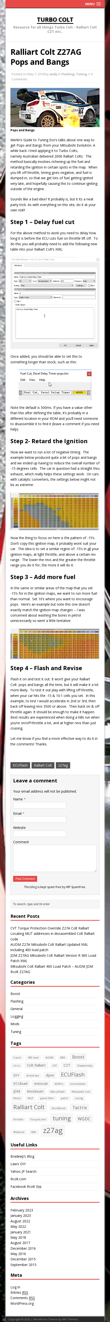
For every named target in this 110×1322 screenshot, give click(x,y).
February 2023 (21, 1210)
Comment (21, 842)
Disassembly (84, 1065)
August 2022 (20, 1221)
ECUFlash (20, 765)
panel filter (47, 1098)
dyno (50, 1075)
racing (79, 1098)
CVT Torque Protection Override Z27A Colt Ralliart (49, 928)
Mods (14, 1024)
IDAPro (59, 1084)
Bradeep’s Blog (22, 1156)
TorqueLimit (38, 1119)
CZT (67, 1065)
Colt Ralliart (36, 1065)
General (16, 1008)
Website (19, 827)
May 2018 (18, 1237)
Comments (22, 1297)
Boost (15, 993)
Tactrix (79, 1107)
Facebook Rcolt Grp (26, 1186)
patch (64, 1098)
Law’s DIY (18, 1164)
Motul (17, 1098)
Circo (16, 1065)
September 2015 (23, 1264)
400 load (33, 1057)
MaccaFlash (57, 1091)
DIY (16, 1075)
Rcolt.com (18, 1179)
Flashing (68, 74)
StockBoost (58, 1108)
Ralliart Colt (43, 765)
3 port (17, 1057)
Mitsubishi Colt (81, 1091)
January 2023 (20, 1215)
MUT (30, 1098)
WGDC (84, 1119)
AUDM (49, 1057)
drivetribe (32, 1075)
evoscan (41, 1083)
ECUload (20, 1083)
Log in (15, 1287)
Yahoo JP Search (23, 1171)
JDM (16, 1091)
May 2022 (18, 1226)
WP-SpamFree (75, 887)
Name (18, 799)
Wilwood (18, 1132)
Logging (16, 1016)
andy (53, 74)
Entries (19, 1292)
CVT (54, 1065)
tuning (62, 1118)
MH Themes (70, 1319)
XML (33, 1132)
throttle (18, 1119)
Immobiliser (78, 1084)
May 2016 (18, 1253)
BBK (62, 1057)
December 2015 (23, 1259)
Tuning (81, 74)
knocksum (35, 1091)
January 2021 (20, 1232)
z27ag (63, 765)
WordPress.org (22, 1303)
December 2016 (23, 1248)
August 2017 (20, 1242)
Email (18, 813)
